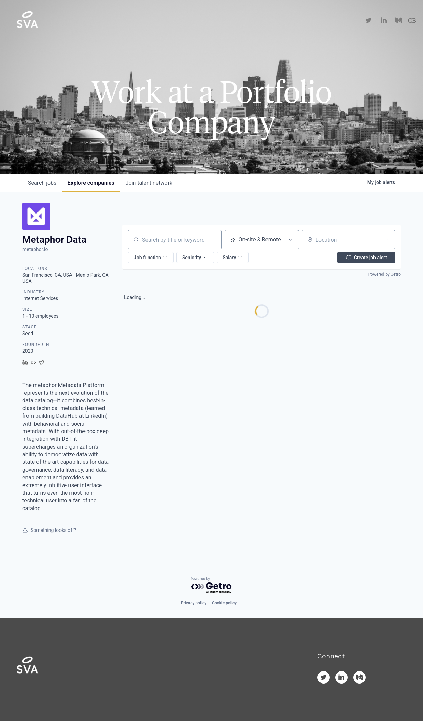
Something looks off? (49, 530)
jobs (42, 182)
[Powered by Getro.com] (211, 585)
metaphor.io (35, 249)
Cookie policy (224, 603)
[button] (151, 257)
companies (90, 182)
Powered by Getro (384, 274)
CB (412, 20)
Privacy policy (193, 603)
